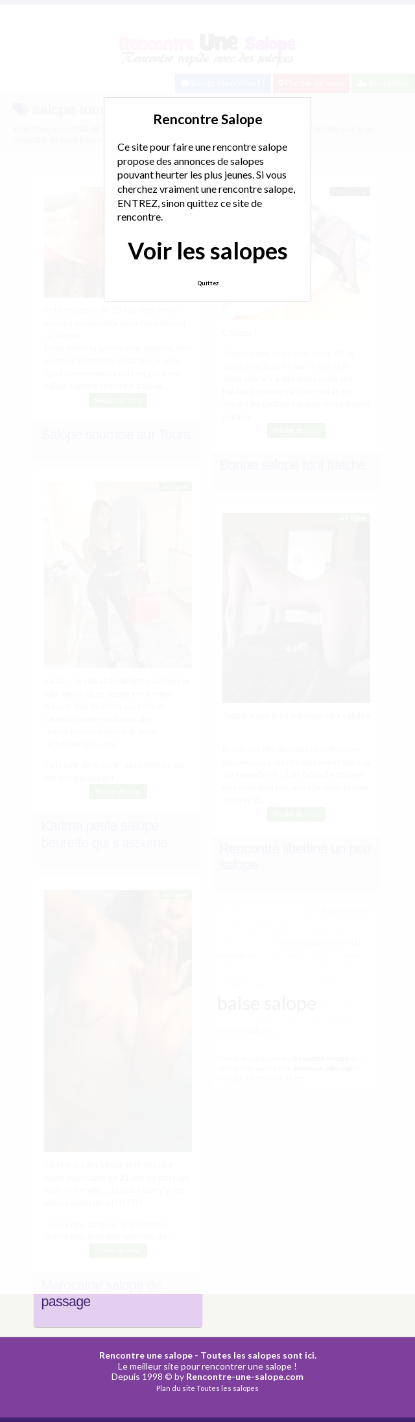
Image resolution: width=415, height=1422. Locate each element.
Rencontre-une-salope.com (244, 1376)
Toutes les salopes (227, 1388)
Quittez (208, 283)
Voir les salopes (208, 250)
